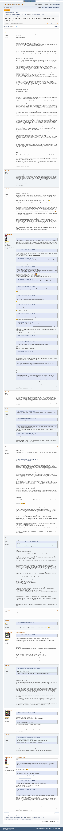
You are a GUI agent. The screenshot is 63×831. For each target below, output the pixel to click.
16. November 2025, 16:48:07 (20, 632)
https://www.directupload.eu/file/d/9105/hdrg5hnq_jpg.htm (27, 459)
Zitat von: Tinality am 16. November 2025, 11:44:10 (26, 762)
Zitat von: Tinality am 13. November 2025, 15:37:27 (26, 249)
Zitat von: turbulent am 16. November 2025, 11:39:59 (26, 541)
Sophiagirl (42, 14)
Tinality (8, 29)
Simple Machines (11, 828)
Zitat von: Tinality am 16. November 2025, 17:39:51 (26, 712)
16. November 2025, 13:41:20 (20, 620)
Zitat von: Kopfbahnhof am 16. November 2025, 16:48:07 (27, 668)
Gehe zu (42, 821)
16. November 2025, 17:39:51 (20, 665)
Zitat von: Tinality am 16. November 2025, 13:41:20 (26, 634)
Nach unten (6, 26)
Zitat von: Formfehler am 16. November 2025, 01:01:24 (27, 411)
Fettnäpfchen (9, 234)
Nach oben (6, 813)
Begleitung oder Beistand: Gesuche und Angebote (36, 775)
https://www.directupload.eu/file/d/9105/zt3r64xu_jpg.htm (27, 460)
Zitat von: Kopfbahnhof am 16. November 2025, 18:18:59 (27, 737)
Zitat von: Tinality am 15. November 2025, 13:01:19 (26, 374)
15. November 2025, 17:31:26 (20, 234)
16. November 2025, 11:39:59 (20, 408)
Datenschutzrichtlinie (52, 828)
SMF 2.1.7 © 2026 (6, 828)
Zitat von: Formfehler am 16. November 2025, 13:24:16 (27, 622)
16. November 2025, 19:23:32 (20, 734)
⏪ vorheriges (50, 23)
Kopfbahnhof (9, 632)
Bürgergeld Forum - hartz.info (13, 4)
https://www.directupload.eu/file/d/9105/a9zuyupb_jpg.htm (27, 461)
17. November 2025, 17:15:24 (20, 757)
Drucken (56, 26)
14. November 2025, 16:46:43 (20, 170)
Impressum (38, 828)
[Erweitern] (37, 541)
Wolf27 (35, 14)
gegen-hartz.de (56, 4)
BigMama (38, 14)
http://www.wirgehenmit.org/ (24, 776)
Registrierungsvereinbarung (44, 828)
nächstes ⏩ (56, 23)
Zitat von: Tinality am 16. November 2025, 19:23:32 (26, 789)
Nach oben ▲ (58, 828)
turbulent (8, 408)
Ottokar (33, 14)
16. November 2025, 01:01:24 (20, 391)
